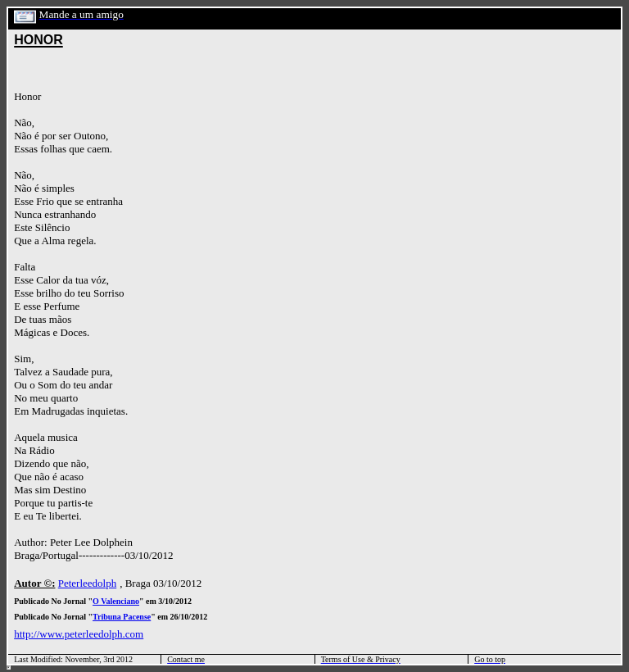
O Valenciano (116, 601)
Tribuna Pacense (122, 616)
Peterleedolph (87, 583)
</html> (9, 667)
